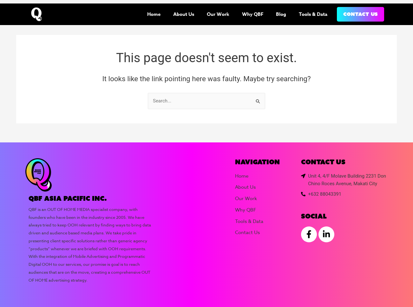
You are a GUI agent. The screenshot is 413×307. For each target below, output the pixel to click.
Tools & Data (313, 14)
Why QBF (252, 14)
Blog (281, 14)
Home (154, 14)
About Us (183, 14)
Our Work (218, 14)
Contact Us (360, 14)
